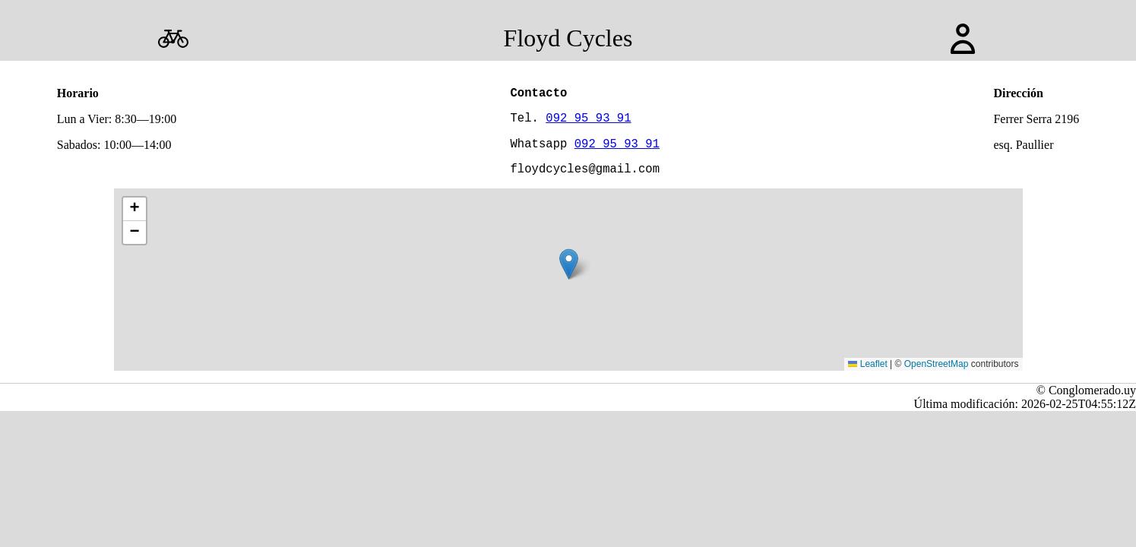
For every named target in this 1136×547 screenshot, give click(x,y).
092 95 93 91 (588, 123)
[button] (568, 276)
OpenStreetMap (936, 376)
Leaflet (867, 376)
